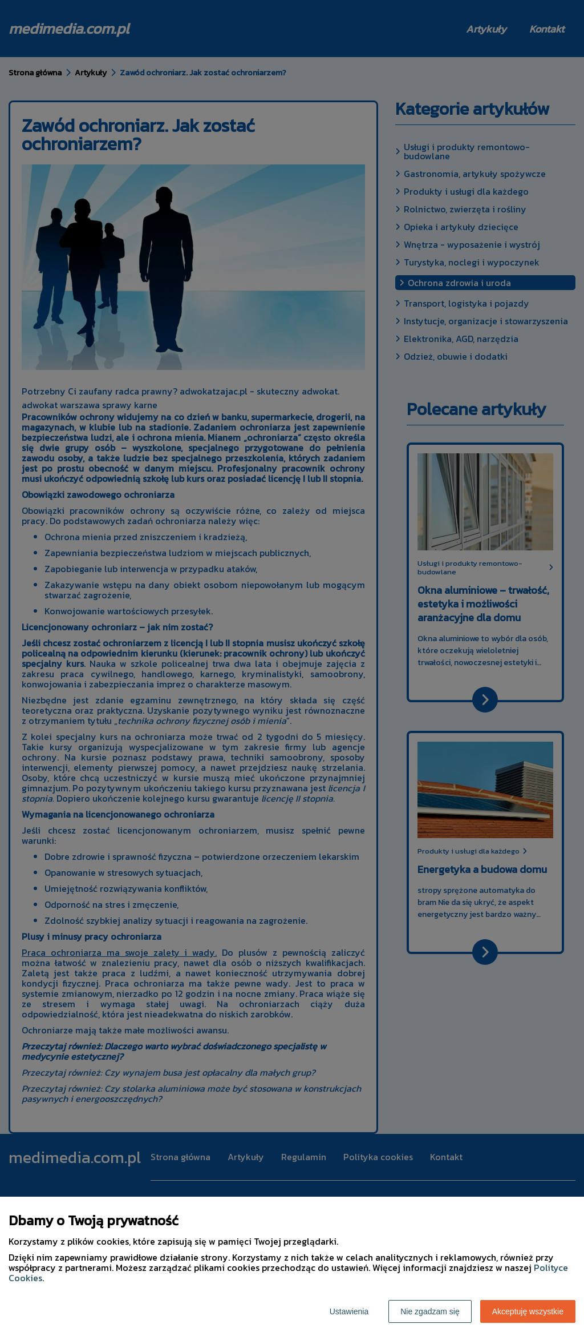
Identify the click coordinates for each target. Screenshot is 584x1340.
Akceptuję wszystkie (527, 1311)
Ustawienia (349, 1311)
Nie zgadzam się (430, 1311)
